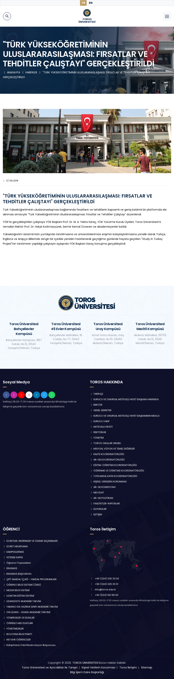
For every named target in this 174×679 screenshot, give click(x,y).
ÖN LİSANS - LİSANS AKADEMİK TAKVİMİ (26, 612)
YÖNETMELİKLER (13, 628)
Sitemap (146, 667)
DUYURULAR (98, 509)
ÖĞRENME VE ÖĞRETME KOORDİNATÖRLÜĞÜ (117, 470)
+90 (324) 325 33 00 (107, 578)
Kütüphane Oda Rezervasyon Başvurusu (29, 645)
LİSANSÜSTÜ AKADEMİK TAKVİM (22, 601)
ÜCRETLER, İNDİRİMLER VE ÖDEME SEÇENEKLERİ (30, 541)
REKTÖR (96, 404)
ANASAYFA (12, 72)
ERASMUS (10, 568)
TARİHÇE (96, 393)
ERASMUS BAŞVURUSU (17, 573)
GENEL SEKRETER (100, 410)
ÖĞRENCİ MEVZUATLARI (18, 623)
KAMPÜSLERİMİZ (13, 551)
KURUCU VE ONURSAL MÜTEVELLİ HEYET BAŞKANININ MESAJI (124, 415)
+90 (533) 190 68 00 (106, 595)
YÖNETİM (97, 437)
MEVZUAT (97, 492)
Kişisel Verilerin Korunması (98, 667)
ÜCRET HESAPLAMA (15, 546)
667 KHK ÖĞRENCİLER (17, 639)
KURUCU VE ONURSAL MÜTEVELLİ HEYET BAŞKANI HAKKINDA (124, 399)
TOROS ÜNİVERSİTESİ (85, 663)
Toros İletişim (128, 667)
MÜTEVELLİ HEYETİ (101, 426)
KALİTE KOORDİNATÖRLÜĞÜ (107, 454)
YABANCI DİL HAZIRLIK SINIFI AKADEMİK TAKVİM (30, 606)
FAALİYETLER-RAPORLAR (105, 503)
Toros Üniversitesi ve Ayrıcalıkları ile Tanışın (50, 667)
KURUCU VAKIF (100, 421)
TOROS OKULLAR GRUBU (105, 443)
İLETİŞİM (96, 514)
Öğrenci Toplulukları (17, 562)
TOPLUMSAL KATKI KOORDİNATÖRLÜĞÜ (113, 476)
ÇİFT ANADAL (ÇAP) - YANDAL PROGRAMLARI (29, 579)
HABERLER (31, 72)
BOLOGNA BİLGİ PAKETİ (17, 634)
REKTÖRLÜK (98, 432)
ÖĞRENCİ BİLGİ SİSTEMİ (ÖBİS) (22, 584)
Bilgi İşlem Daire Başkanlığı (87, 672)
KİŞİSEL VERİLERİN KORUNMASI (108, 481)
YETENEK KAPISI (13, 557)
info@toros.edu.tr (105, 589)
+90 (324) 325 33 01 (106, 584)
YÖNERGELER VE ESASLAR (18, 617)
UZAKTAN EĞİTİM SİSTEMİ (18, 595)
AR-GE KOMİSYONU (103, 487)
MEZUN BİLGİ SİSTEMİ (16, 590)
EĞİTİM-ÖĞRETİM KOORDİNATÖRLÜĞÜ (113, 465)
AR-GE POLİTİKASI (101, 498)
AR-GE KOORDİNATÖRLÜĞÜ (107, 459)
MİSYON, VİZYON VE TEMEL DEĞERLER (112, 448)
